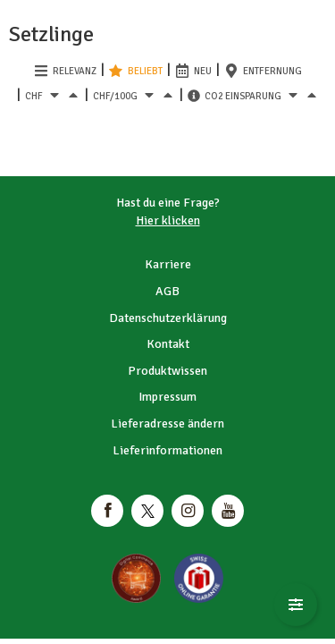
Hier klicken (168, 220)
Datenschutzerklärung (168, 318)
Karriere (168, 264)
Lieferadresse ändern (167, 423)
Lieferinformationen (167, 450)
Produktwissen (167, 370)
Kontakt (168, 344)
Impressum (167, 396)
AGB (167, 291)
